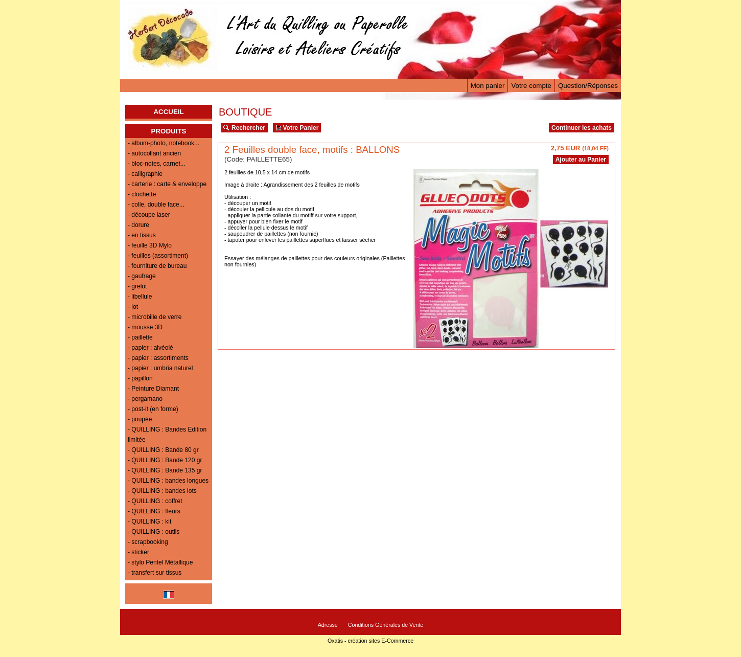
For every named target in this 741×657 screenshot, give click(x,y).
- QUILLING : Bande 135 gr (165, 470)
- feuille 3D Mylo (150, 245)
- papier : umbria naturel (160, 368)
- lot (133, 306)
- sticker (138, 552)
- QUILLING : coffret (155, 501)
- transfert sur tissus (154, 572)
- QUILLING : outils (153, 531)
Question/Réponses (588, 85)
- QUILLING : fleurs (154, 511)
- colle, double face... (156, 204)
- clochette (142, 194)
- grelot (137, 286)
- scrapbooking (148, 542)
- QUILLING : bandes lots (162, 490)
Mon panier (488, 85)
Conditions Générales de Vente (386, 625)
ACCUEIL (168, 112)
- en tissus (142, 235)
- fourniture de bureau (157, 265)
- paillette (140, 337)
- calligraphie (145, 173)
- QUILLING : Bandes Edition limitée (167, 434)
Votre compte (531, 85)
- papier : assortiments (158, 357)
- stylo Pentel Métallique (160, 562)
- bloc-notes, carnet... (157, 163)
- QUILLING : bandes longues (168, 480)
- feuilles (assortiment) (158, 255)
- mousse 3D (145, 327)
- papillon (140, 378)
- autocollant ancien (154, 153)
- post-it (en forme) (153, 409)
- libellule (140, 296)
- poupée (140, 419)
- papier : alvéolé (150, 347)
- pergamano (145, 398)
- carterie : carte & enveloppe (167, 184)
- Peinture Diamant (153, 388)
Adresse (328, 625)
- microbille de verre (154, 317)
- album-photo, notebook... (163, 143)
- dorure (138, 225)
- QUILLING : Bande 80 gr (163, 450)
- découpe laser (149, 214)
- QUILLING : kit (149, 521)
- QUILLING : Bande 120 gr (165, 460)
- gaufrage (142, 276)
